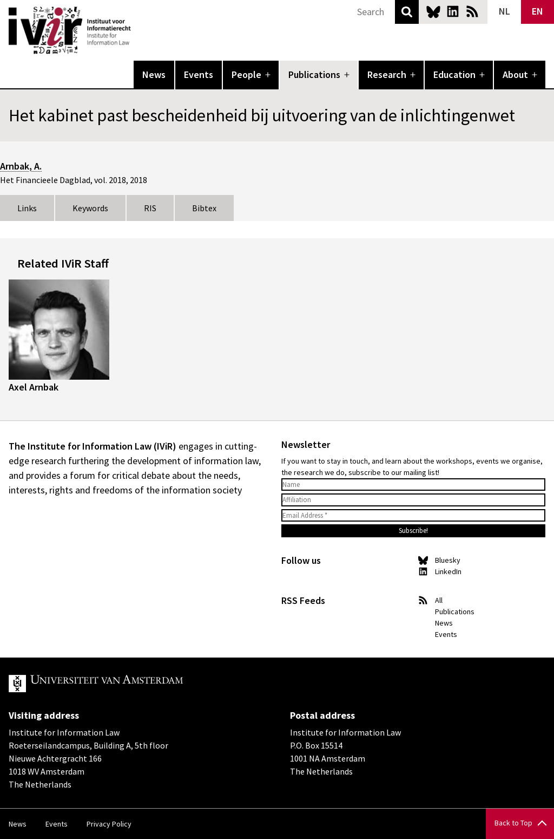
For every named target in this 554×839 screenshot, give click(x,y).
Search (407, 12)
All (439, 600)
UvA (134, 683)
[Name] (413, 484)
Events (198, 74)
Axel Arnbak (33, 387)
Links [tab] (27, 208)
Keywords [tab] (90, 208)
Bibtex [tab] (204, 208)
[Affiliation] (413, 499)
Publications (314, 74)
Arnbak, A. (21, 166)
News (154, 74)
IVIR (138, 30)
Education (454, 74)
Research (386, 74)
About (515, 74)
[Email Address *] (413, 515)
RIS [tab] (150, 208)
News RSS (472, 11)
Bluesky (433, 11)
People (246, 74)
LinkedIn (452, 11)
